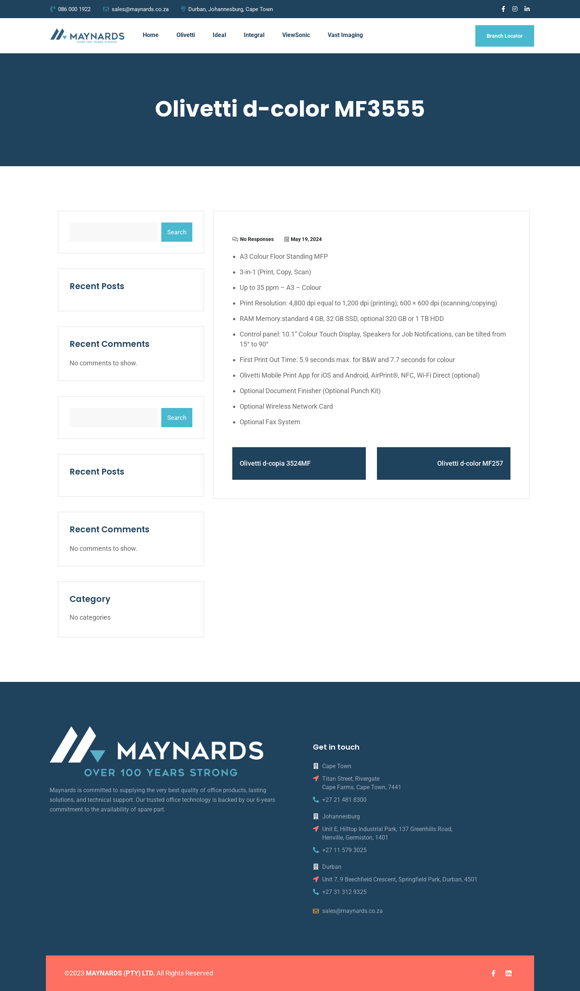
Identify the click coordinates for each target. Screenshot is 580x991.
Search (176, 232)
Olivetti (185, 34)
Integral (254, 34)
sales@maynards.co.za (136, 9)
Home (151, 34)
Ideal (219, 34)
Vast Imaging (345, 34)
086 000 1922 (71, 9)
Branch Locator (505, 36)
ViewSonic (296, 34)
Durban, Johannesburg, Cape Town (227, 9)
